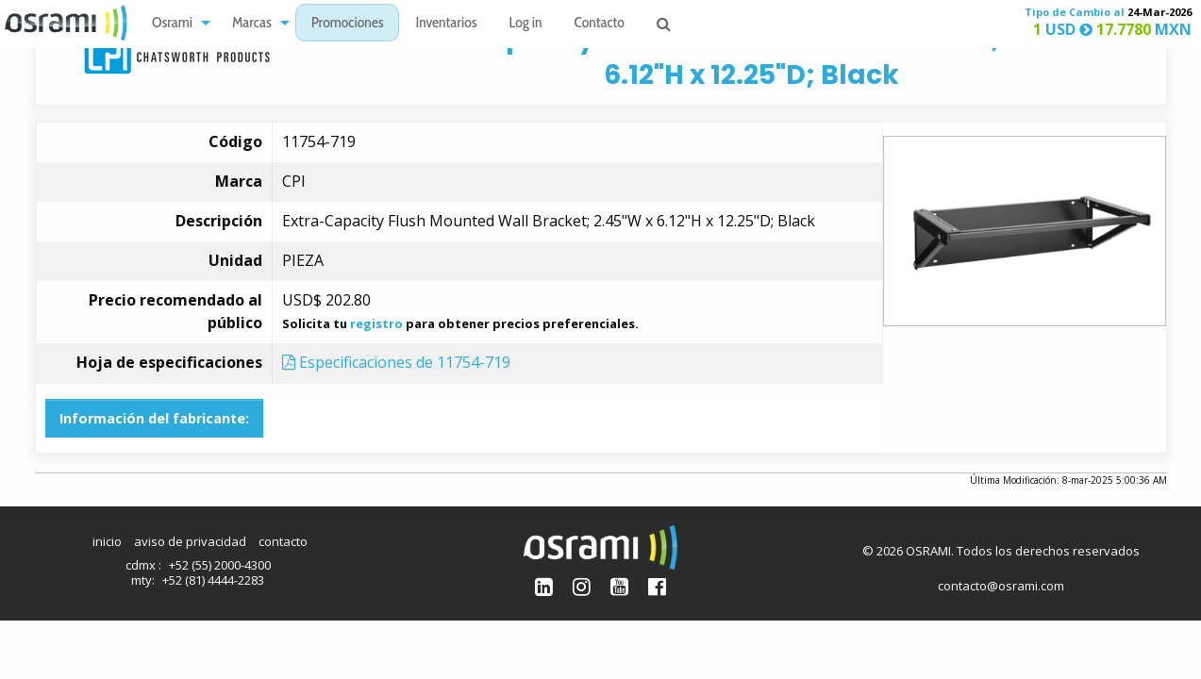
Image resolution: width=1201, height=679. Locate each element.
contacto (283, 541)
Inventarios (445, 24)
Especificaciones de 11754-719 (396, 362)
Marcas (252, 24)
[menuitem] (176, 23)
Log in (525, 24)
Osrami (172, 24)
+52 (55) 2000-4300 (220, 564)
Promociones (347, 24)
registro (376, 323)
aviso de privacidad (190, 541)
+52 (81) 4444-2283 (213, 580)
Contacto (600, 24)
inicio (107, 541)
